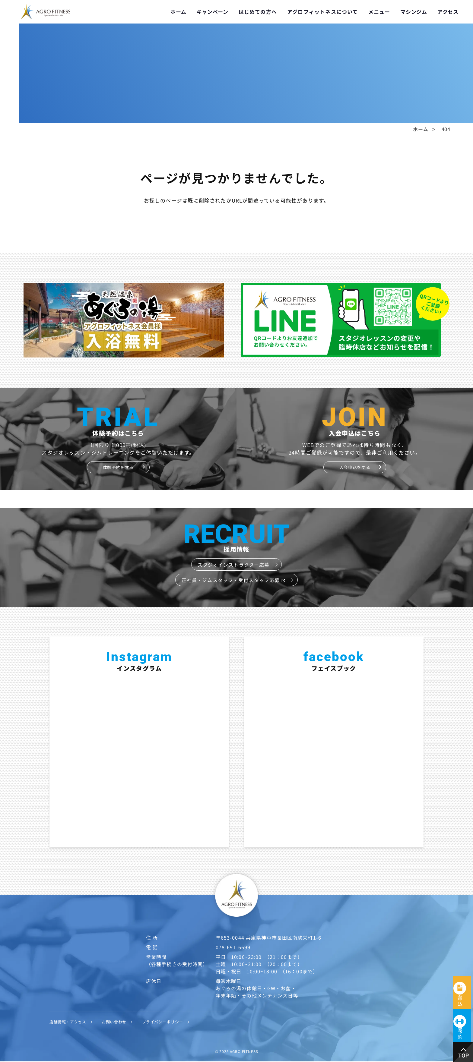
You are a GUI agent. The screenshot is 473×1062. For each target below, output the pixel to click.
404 (446, 129)
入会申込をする (354, 467)
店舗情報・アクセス (70, 1022)
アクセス (448, 11)
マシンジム (413, 11)
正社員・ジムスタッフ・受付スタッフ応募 (233, 580)
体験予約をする (118, 467)
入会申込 (463, 967)
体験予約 (463, 1022)
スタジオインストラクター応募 (234, 564)
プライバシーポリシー (173, 1022)
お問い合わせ (120, 1022)
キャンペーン (212, 11)
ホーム (178, 11)
